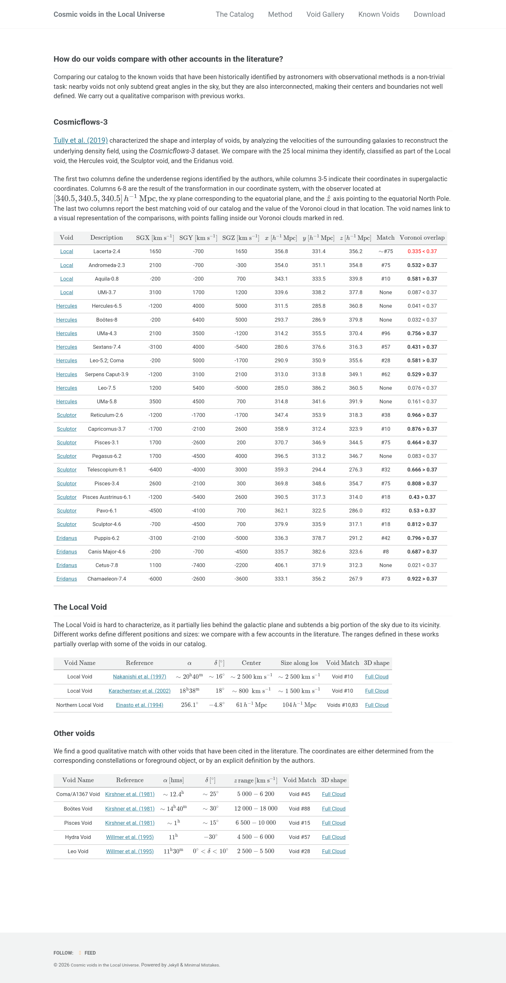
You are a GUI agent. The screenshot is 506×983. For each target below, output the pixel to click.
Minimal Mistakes (212, 965)
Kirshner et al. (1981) (130, 841)
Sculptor (66, 446)
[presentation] (138, 215)
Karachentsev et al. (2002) (140, 730)
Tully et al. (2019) (81, 152)
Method (280, 14)
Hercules (66, 337)
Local (66, 282)
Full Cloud (378, 716)
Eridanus (66, 568)
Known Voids (379, 14)
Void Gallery (325, 14)
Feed (89, 953)
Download (429, 14)
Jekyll (181, 965)
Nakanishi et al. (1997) (139, 716)
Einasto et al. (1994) (139, 744)
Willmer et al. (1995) (130, 884)
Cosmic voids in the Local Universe (109, 14)
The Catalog (235, 14)
